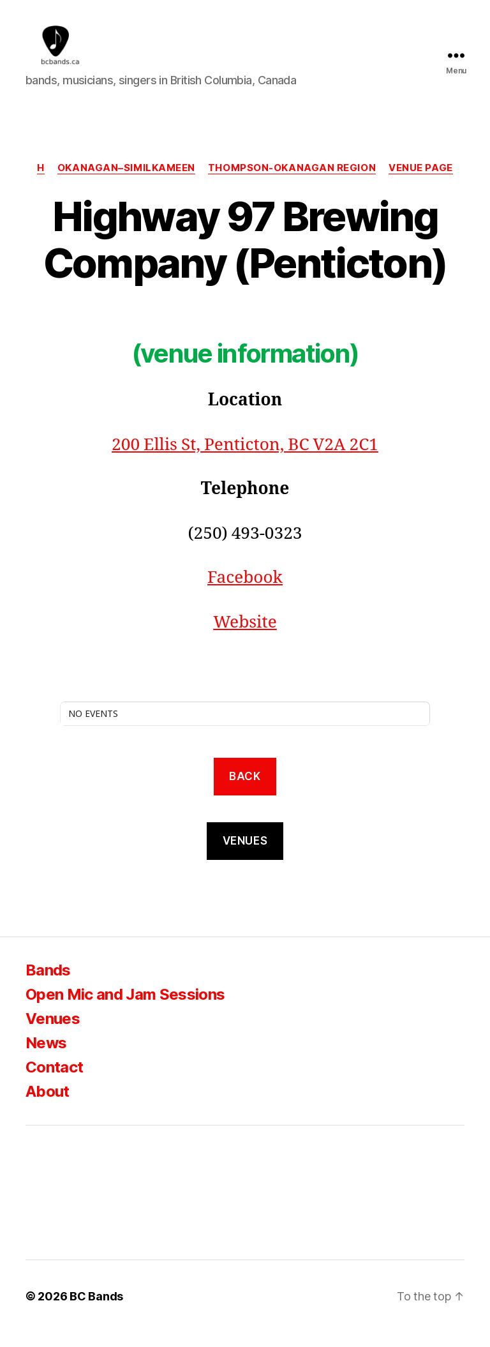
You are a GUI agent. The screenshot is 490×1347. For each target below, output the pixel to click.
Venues (53, 1033)
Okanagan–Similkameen (126, 182)
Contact (54, 1081)
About (48, 1106)
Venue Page (421, 182)
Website (245, 637)
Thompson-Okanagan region (292, 182)
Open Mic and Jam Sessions (125, 1009)
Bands (48, 984)
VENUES (245, 855)
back (244, 791)
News (46, 1057)
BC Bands (96, 1311)
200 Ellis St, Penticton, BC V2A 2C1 (245, 459)
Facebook (245, 593)
